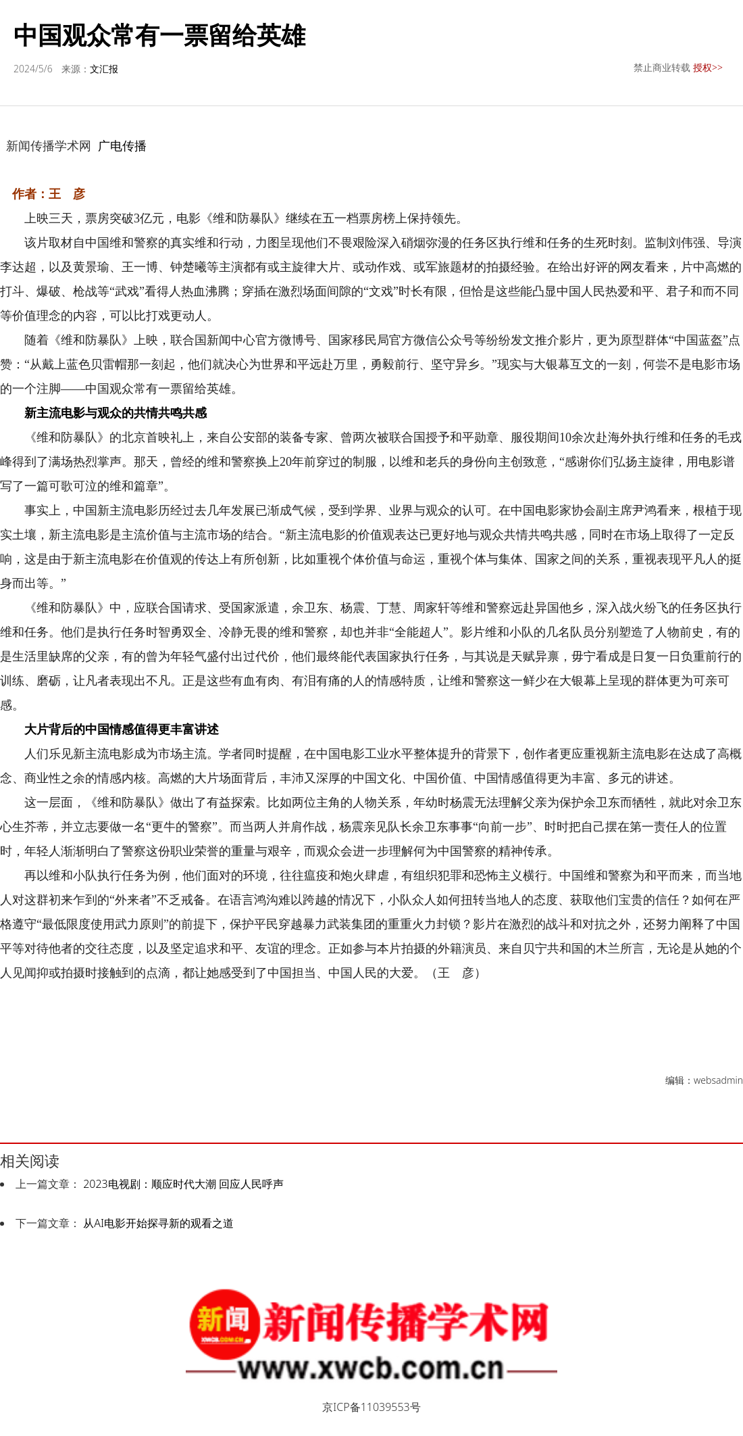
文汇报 (104, 68)
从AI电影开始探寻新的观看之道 (158, 1223)
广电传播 (122, 145)
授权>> (708, 67)
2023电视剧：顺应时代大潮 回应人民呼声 (183, 1183)
